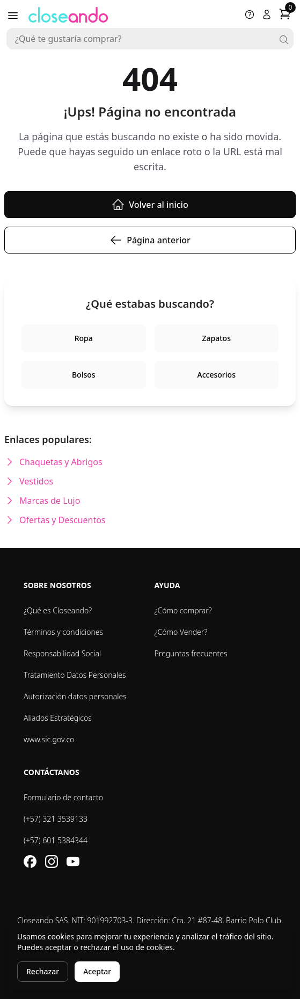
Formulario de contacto (63, 797)
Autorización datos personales (75, 696)
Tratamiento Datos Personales (75, 675)
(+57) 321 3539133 (55, 819)
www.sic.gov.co (49, 739)
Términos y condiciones (63, 632)
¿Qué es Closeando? (58, 610)
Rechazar (42, 971)
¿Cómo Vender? (181, 632)
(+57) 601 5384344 (55, 840)
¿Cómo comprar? (183, 610)
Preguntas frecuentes (191, 653)
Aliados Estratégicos (58, 718)
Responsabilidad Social (62, 653)
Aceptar (97, 971)
